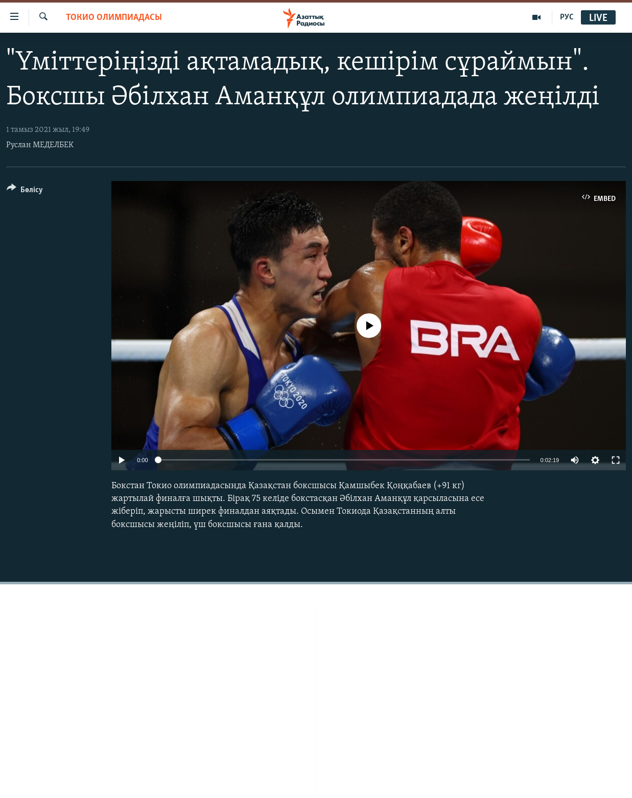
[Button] (25, 191)
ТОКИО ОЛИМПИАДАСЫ (114, 17)
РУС (567, 17)
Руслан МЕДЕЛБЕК (40, 145)
